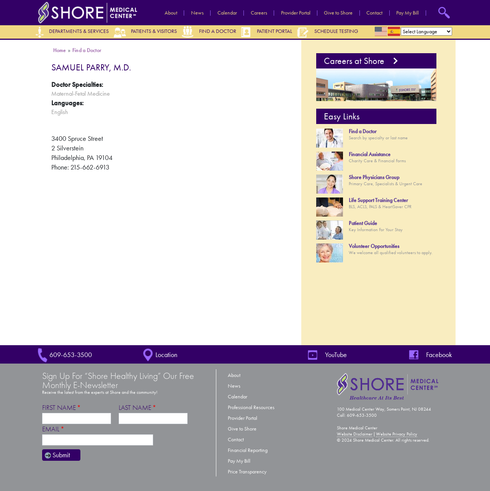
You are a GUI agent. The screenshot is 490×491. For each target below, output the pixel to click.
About (171, 13)
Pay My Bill (407, 13)
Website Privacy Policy (396, 434)
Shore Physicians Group (374, 177)
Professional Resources (251, 407)
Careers (259, 13)
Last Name (135, 408)
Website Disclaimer (354, 434)
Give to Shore (338, 13)
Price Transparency (247, 471)
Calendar (227, 13)
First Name (59, 408)
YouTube (336, 355)
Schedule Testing (336, 31)
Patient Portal (274, 31)
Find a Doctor (217, 31)
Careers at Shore (354, 60)
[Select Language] (426, 31)
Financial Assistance (369, 154)
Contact (374, 13)
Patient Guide (363, 223)
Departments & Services (79, 31)
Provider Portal (295, 13)
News (197, 13)
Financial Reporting (248, 450)
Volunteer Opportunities (374, 246)
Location (166, 355)
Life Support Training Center (378, 200)
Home (59, 50)
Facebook (439, 355)
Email (50, 429)
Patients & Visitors (154, 31)
